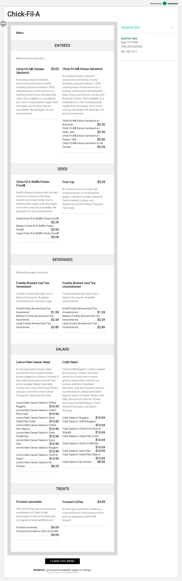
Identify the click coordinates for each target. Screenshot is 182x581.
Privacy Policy (71, 572)
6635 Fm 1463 (129, 38)
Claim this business (132, 46)
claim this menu (62, 561)
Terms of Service (55, 572)
